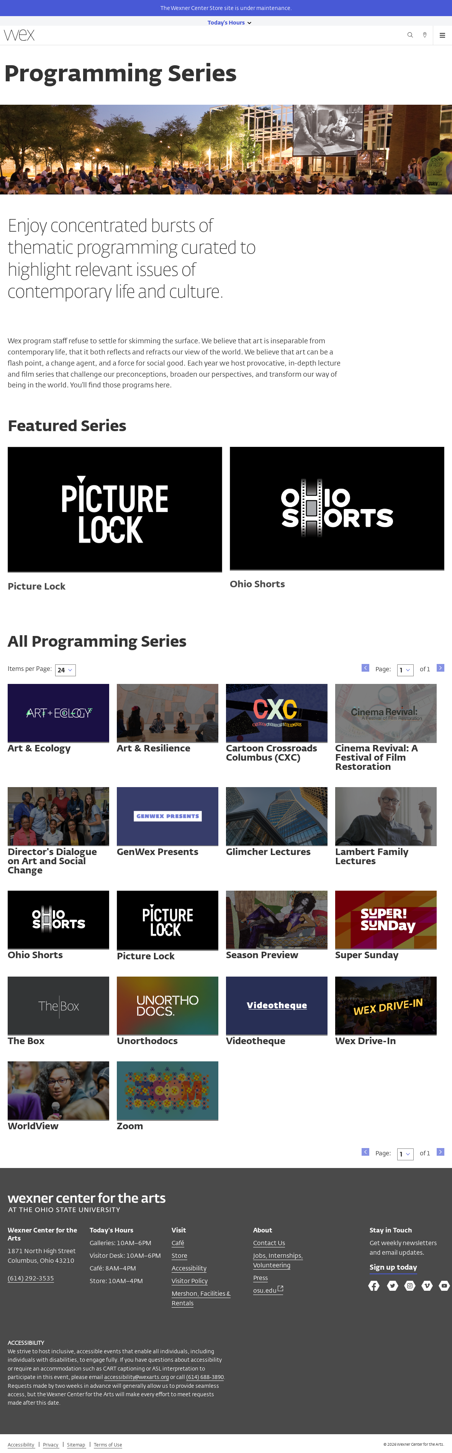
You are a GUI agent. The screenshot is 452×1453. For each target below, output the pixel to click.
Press (260, 1278)
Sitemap (76, 1444)
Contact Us (269, 1243)
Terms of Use (108, 1444)
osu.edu (268, 1291)
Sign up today (393, 1267)
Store (179, 1256)
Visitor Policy (190, 1281)
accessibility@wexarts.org (136, 1377)
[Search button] (410, 36)
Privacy (51, 1444)
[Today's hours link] (226, 22)
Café (178, 1243)
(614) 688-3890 (205, 1377)
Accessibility (189, 1268)
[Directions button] (424, 36)
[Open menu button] (442, 35)
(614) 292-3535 (31, 1278)
